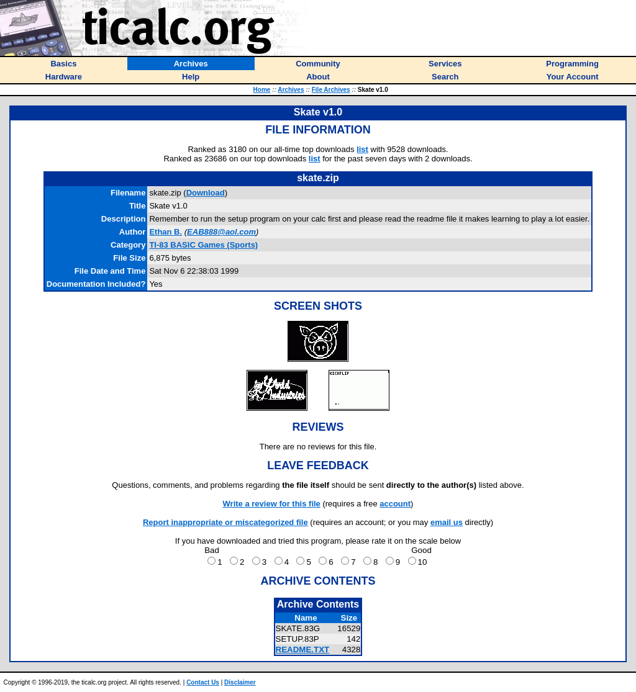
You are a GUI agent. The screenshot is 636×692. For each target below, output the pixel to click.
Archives (291, 89)
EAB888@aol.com (221, 231)
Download (205, 192)
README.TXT (303, 649)
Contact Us (202, 682)
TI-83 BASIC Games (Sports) (203, 244)
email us (446, 522)
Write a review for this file (271, 503)
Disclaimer (240, 682)
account (395, 503)
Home (262, 89)
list (362, 149)
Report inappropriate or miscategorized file (225, 522)
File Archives (331, 89)
